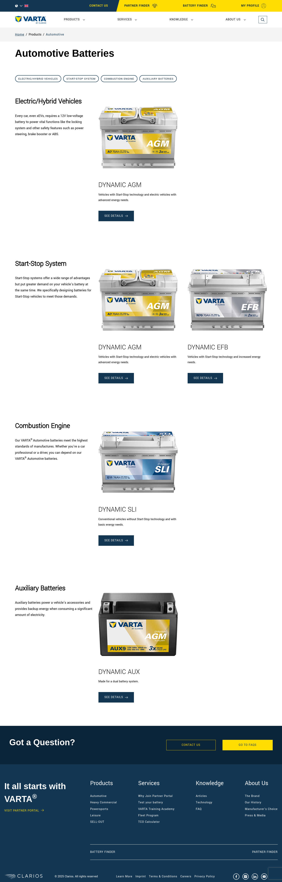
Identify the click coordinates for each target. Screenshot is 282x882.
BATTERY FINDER (199, 6)
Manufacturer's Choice (261, 809)
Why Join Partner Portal (155, 796)
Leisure (95, 815)
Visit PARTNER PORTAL (21, 811)
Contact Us (191, 745)
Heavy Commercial (103, 802)
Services (124, 19)
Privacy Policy (204, 876)
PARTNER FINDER (141, 6)
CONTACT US (98, 6)
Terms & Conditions (163, 876)
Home (19, 34)
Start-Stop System (81, 79)
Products (72, 19)
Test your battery (150, 802)
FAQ (199, 809)
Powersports (99, 809)
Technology (204, 802)
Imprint (140, 876)
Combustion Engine (119, 79)
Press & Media (255, 815)
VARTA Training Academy (156, 809)
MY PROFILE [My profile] (253, 6)
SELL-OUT (97, 822)
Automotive (55, 34)
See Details (116, 216)
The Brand (252, 796)
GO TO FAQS (247, 745)
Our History (253, 802)
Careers (185, 876)
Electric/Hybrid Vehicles (38, 79)
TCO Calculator (149, 822)
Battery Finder (102, 852)
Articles (201, 796)
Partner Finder (265, 852)
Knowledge (179, 19)
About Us (233, 19)
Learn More (124, 876)
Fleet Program (148, 815)
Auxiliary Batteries (158, 79)
